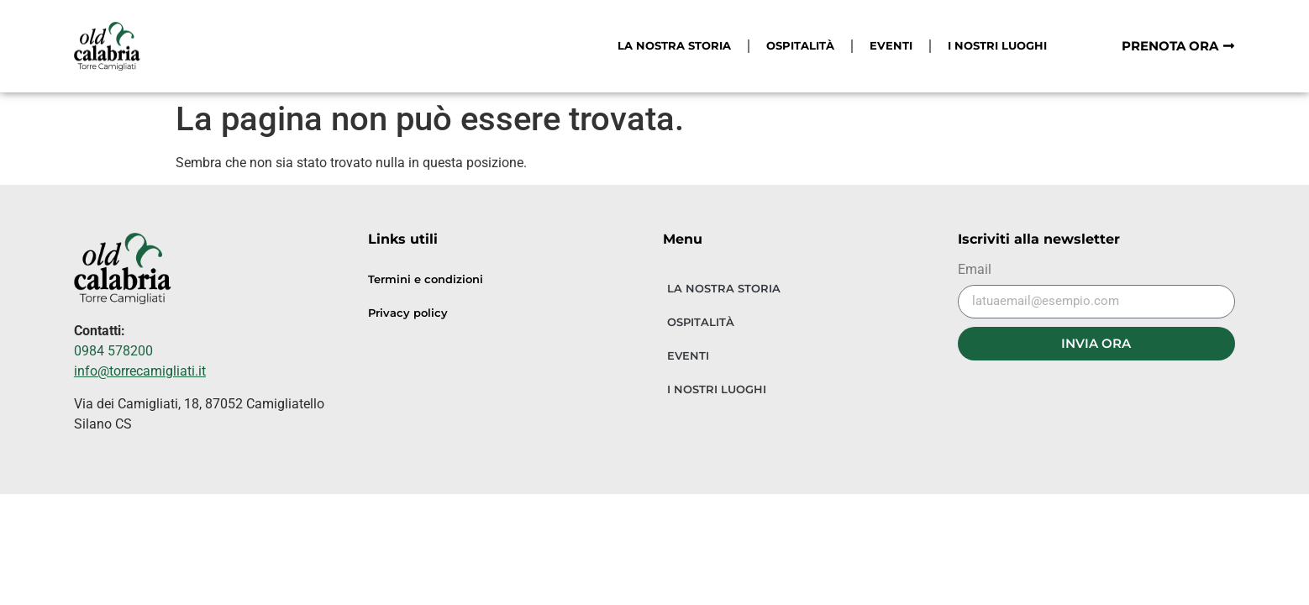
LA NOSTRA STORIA (674, 45)
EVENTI (891, 45)
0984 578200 (113, 351)
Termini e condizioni (425, 279)
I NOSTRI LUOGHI (997, 45)
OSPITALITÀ (800, 45)
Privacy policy (408, 313)
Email (974, 270)
